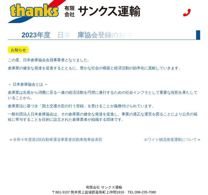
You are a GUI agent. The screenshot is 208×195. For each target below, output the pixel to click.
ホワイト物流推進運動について (170, 139)
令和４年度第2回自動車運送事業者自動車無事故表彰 (59, 139)
